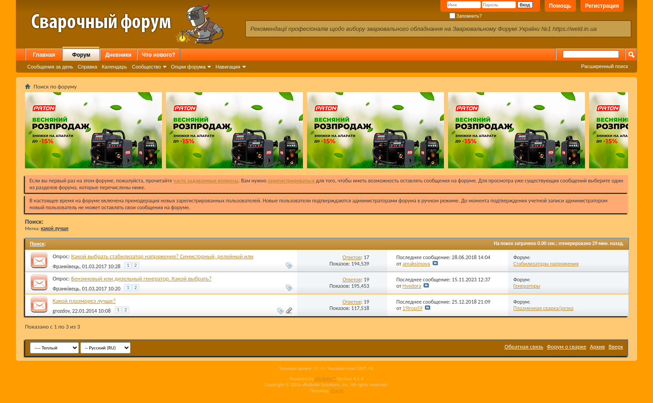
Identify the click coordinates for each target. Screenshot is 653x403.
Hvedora (412, 286)
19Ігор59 (413, 308)
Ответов (351, 257)
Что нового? (158, 55)
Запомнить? (465, 16)
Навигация (227, 66)
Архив (597, 346)
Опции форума (188, 66)
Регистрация (602, 6)
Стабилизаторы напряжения (546, 263)
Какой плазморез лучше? (84, 300)
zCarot (337, 390)
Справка (87, 66)
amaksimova (416, 263)
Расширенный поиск (604, 66)
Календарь (114, 66)
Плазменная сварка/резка (543, 308)
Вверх (616, 346)
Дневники (118, 55)
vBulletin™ (325, 379)
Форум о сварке (566, 346)
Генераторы (526, 286)
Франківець (66, 266)
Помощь (560, 6)
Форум (81, 55)
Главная (44, 55)
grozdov (61, 311)
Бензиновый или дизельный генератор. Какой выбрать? (141, 278)
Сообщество (146, 66)
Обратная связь (524, 346)
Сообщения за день (50, 66)
